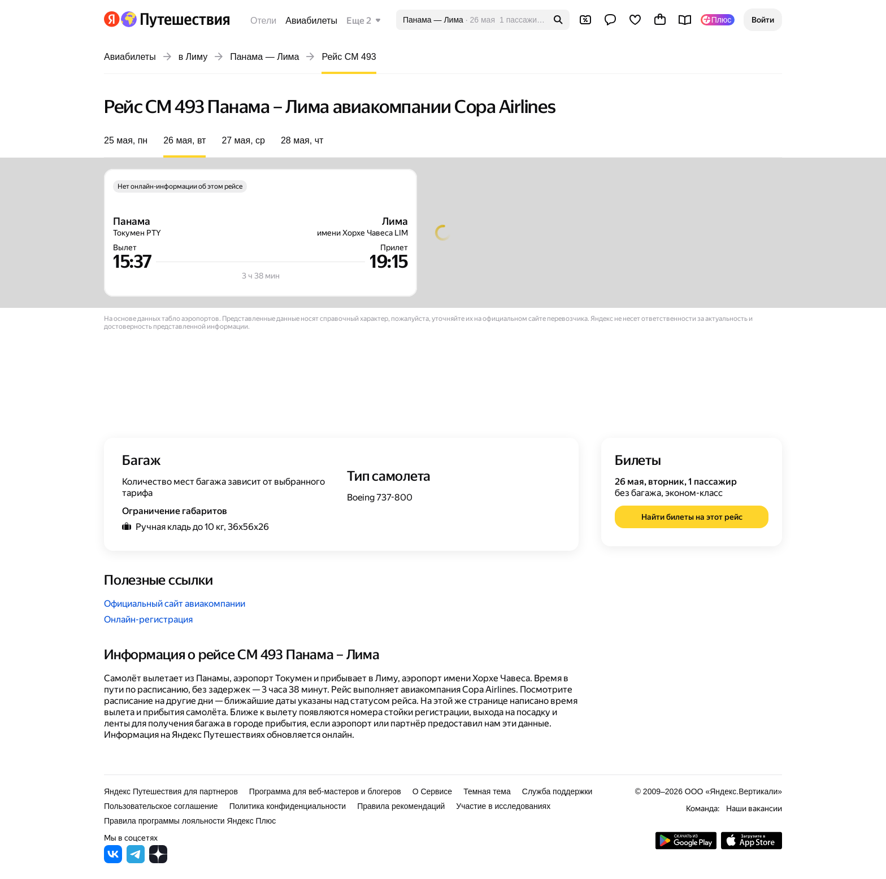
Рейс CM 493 (349, 57)
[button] (763, 19)
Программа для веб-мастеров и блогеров (325, 791)
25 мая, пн (125, 140)
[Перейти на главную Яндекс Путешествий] (175, 19)
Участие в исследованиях (503, 806)
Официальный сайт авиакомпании (174, 603)
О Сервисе (432, 791)
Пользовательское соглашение (161, 806)
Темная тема (487, 791)
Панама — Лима (264, 57)
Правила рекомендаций (401, 806)
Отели (263, 20)
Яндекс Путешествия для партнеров (171, 791)
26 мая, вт (184, 140)
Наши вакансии (754, 808)
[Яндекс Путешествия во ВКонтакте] (113, 860)
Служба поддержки (557, 791)
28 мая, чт (302, 140)
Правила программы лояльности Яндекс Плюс (190, 820)
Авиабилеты (311, 20)
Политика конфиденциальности (287, 806)
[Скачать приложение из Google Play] (685, 846)
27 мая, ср (243, 140)
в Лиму (193, 57)
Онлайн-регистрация (148, 619)
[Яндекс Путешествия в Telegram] (136, 860)
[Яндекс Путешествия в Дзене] (158, 860)
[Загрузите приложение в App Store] (751, 846)
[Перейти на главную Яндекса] (112, 19)
